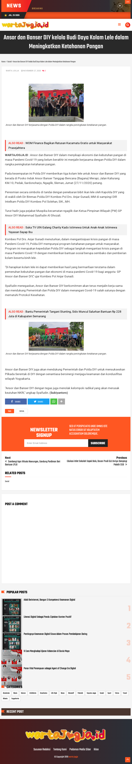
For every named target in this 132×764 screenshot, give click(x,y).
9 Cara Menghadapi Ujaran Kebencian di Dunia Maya (46, 651)
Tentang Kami (60, 750)
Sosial (21, 411)
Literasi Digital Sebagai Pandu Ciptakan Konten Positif (47, 617)
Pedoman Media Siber (80, 750)
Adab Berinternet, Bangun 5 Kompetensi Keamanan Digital (49, 600)
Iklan (96, 750)
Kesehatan (43, 693)
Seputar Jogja (91, 693)
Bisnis (15, 693)
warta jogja (73, 757)
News (62, 693)
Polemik (80, 693)
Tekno (117, 693)
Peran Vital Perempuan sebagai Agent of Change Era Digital (50, 668)
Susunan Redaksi (42, 750)
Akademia (6, 693)
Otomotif (71, 693)
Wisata (5, 698)
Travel (125, 693)
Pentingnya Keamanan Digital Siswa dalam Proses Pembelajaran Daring (55, 634)
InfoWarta (32, 693)
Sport (109, 693)
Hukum (23, 693)
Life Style (54, 693)
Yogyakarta (15, 698)
